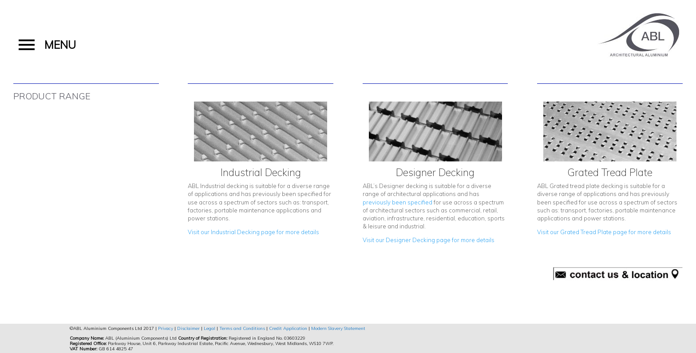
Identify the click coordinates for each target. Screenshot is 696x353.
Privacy (165, 328)
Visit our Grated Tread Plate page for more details (604, 231)
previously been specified (397, 202)
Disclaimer (188, 328)
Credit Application (288, 328)
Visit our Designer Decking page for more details (428, 239)
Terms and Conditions (242, 328)
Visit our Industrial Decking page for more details (253, 231)
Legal (209, 328)
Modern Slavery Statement (338, 328)
